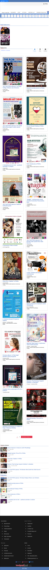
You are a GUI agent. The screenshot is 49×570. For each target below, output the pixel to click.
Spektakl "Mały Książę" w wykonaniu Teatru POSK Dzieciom (36, 344)
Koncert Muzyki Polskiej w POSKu (35, 126)
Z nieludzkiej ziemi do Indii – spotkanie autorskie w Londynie (12, 165)
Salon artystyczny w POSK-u (34, 164)
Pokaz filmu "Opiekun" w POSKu (11, 281)
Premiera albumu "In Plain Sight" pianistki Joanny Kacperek (11, 355)
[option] (12, 524)
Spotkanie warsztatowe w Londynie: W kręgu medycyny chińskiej (12, 427)
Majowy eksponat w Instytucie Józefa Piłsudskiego (18, 447)
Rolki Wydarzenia (5, 25)
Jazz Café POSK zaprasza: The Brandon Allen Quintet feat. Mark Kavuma (35, 241)
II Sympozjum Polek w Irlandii (10, 245)
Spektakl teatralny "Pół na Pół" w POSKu (16, 453)
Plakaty (34, 49)
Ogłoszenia (3, 521)
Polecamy (3, 475)
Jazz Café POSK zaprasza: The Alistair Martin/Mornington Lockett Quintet (12, 126)
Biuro (25, 543)
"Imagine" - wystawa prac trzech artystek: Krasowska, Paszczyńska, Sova (35, 201)
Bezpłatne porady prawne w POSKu (36, 88)
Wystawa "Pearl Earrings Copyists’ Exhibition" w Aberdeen (35, 381)
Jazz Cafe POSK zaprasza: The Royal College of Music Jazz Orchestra (12, 87)
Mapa (40, 49)
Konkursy (45, 49)
